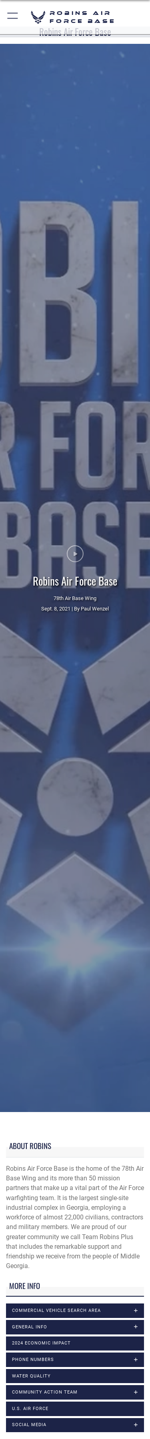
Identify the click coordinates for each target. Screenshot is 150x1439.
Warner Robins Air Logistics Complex (58, 1363)
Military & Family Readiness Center (55, 1240)
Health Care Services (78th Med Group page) (68, 1182)
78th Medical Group (34, 1419)
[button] (13, 17)
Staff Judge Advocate (37, 1324)
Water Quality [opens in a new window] (31, 980)
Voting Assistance (31, 1354)
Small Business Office (37, 1315)
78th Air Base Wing (33, 1399)
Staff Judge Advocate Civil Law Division (62, 1334)
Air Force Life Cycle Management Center (62, 1086)
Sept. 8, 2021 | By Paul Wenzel (75, 411)
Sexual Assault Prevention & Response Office (70, 1305)
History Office (25, 1191)
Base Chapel (23, 1106)
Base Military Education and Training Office (67, 1115)
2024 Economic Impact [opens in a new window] (41, 948)
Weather (17, 1373)
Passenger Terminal (34, 1260)
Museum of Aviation (34, 1250)
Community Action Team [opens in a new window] (45, 997)
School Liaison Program (40, 1295)
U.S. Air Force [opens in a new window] (30, 1013)
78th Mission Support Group (46, 1409)
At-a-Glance (22, 1096)
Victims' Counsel (29, 1344)
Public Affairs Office (34, 1269)
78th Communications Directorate (53, 1429)
